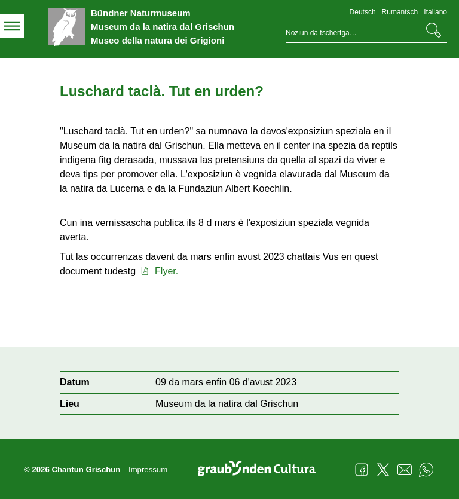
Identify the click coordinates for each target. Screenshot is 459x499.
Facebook (362, 470)
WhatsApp (426, 470)
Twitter (383, 470)
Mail (405, 470)
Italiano (435, 12)
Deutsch (363, 12)
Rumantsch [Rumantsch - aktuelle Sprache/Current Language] (400, 12)
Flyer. (159, 271)
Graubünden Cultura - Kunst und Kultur (261, 470)
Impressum (147, 469)
